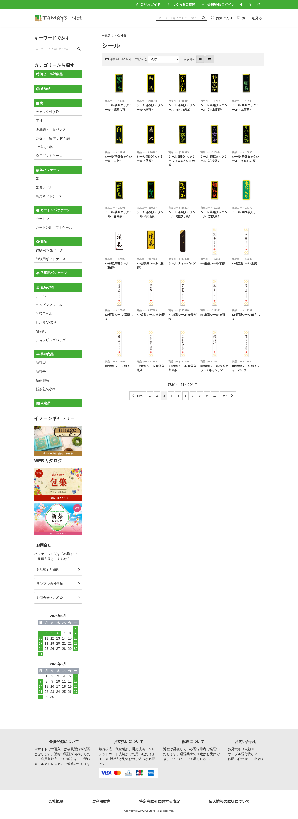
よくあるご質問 (181, 4)
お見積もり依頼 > (241, 749)
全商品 (106, 35)
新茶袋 (41, 362)
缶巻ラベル (44, 187)
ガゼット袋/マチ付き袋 (53, 138)
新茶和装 (42, 380)
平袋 (39, 120)
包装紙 (41, 331)
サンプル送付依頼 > (242, 754)
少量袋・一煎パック (51, 129)
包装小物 (121, 35)
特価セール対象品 (49, 74)
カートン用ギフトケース (54, 227)
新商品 (43, 89)
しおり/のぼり (46, 322)
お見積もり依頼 (48, 569)
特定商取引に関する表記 (159, 801)
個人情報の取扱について (229, 801)
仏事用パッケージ (51, 273)
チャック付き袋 (47, 112)
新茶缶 (41, 371)
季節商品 (45, 354)
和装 (41, 241)
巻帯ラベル (44, 313)
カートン (42, 218)
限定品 (43, 403)
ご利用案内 (101, 801)
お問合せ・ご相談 (49, 597)
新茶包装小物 (46, 389)
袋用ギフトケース (49, 156)
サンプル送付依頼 (49, 583)
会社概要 (55, 801)
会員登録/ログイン (218, 4)
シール (41, 296)
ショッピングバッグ (51, 340)
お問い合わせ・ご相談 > (246, 759)
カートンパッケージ (53, 210)
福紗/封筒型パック (49, 250)
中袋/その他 (44, 147)
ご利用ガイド (147, 4)
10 (214, 395)
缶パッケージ (48, 170)
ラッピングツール (49, 305)
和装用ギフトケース (51, 259)
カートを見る (249, 18)
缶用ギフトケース (49, 196)
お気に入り (222, 18)
